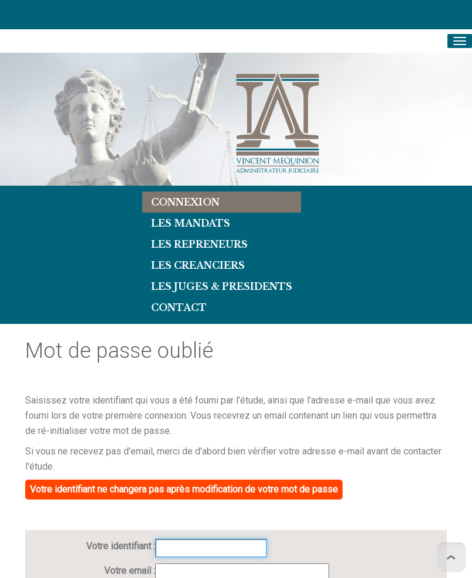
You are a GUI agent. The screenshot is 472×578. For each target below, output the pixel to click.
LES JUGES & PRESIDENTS (221, 286)
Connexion (185, 202)
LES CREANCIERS (198, 265)
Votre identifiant (119, 546)
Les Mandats (190, 223)
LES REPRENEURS (199, 244)
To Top (451, 557)
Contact (179, 307)
